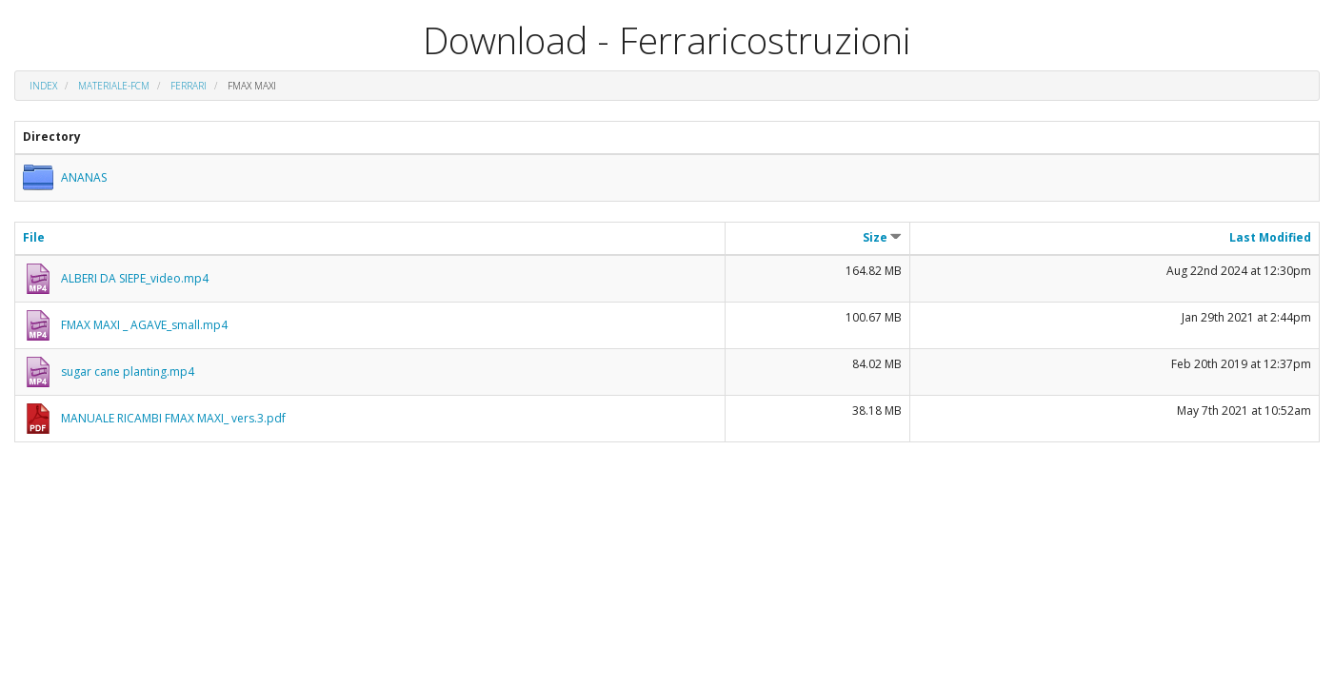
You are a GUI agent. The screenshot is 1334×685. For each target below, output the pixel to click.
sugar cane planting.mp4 (127, 371)
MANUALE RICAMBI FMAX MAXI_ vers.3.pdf (173, 418)
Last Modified (1270, 237)
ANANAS (84, 177)
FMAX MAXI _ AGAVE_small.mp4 (144, 325)
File (34, 237)
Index (43, 85)
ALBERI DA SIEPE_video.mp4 (135, 278)
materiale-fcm (113, 85)
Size (882, 237)
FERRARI (188, 85)
